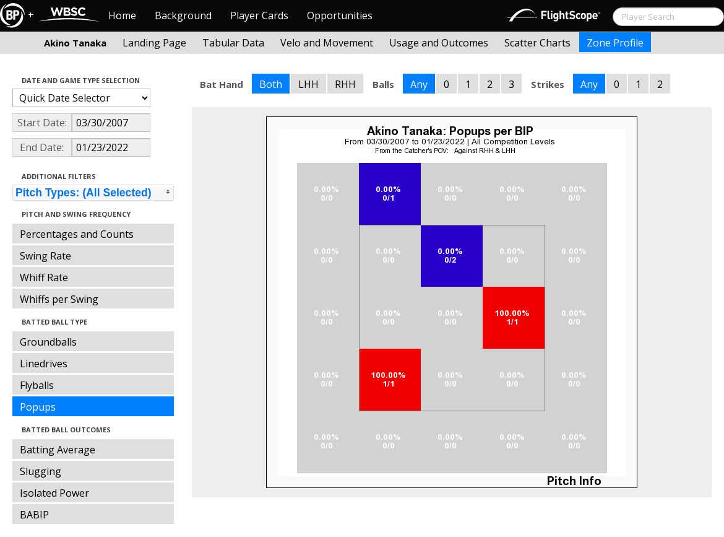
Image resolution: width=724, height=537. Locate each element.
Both (270, 84)
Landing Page (154, 43)
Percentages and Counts (77, 234)
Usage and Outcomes (438, 43)
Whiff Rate (44, 277)
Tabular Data (233, 43)
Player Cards (259, 15)
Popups (38, 407)
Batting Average (57, 449)
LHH (308, 84)
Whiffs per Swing (59, 299)
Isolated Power (54, 493)
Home (122, 15)
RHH (345, 84)
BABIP (34, 515)
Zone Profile (615, 43)
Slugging (40, 471)
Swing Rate (45, 256)
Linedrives (43, 363)
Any (419, 84)
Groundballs (48, 342)
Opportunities (340, 15)
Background (183, 15)
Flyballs (37, 385)
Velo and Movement (326, 43)
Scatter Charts (537, 43)
